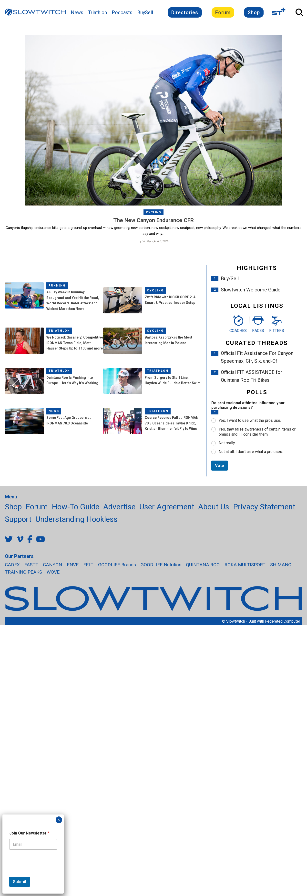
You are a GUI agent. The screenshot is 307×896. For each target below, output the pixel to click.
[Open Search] (299, 12)
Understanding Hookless (76, 519)
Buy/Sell (230, 278)
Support (18, 519)
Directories (184, 12)
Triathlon (97, 12)
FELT (88, 564)
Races (258, 330)
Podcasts (122, 12)
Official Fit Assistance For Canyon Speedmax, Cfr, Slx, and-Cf (257, 357)
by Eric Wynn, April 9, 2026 (153, 241)
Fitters (276, 330)
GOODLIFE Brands (117, 564)
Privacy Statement (264, 506)
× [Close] (58, 820)
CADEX (12, 564)
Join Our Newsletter (29, 833)
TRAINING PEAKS (23, 572)
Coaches (238, 330)
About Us (213, 506)
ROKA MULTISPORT (245, 564)
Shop (254, 12)
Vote (219, 465)
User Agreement (166, 506)
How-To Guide (75, 506)
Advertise (119, 506)
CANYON (52, 564)
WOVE (53, 572)
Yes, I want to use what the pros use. (250, 420)
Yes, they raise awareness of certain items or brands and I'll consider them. (257, 432)
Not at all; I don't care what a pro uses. (251, 451)
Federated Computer (282, 621)
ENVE (73, 564)
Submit (19, 881)
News (77, 12)
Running (57, 285)
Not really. (227, 443)
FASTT (31, 564)
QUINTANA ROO (203, 564)
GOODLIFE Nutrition (161, 564)
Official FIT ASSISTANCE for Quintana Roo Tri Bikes (251, 376)
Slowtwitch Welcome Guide (250, 290)
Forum (223, 12)
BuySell (145, 12)
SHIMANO (280, 564)
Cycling (153, 212)
